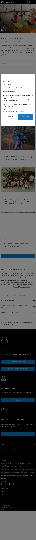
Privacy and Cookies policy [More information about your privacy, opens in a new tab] (16, 111)
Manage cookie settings (9, 117)
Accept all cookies (26, 117)
